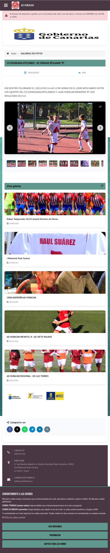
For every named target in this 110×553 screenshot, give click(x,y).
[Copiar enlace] (47, 429)
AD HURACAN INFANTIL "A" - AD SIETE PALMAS (29, 336)
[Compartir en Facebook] (10, 429)
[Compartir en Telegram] (32, 429)
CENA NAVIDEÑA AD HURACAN (21, 297)
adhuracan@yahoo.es (23, 481)
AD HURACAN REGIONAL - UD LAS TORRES (28, 376)
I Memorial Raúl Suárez (18, 258)
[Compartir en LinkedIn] (40, 429)
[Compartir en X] (17, 429)
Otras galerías (14, 186)
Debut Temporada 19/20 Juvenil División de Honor (32, 219)
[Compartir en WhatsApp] (25, 429)
